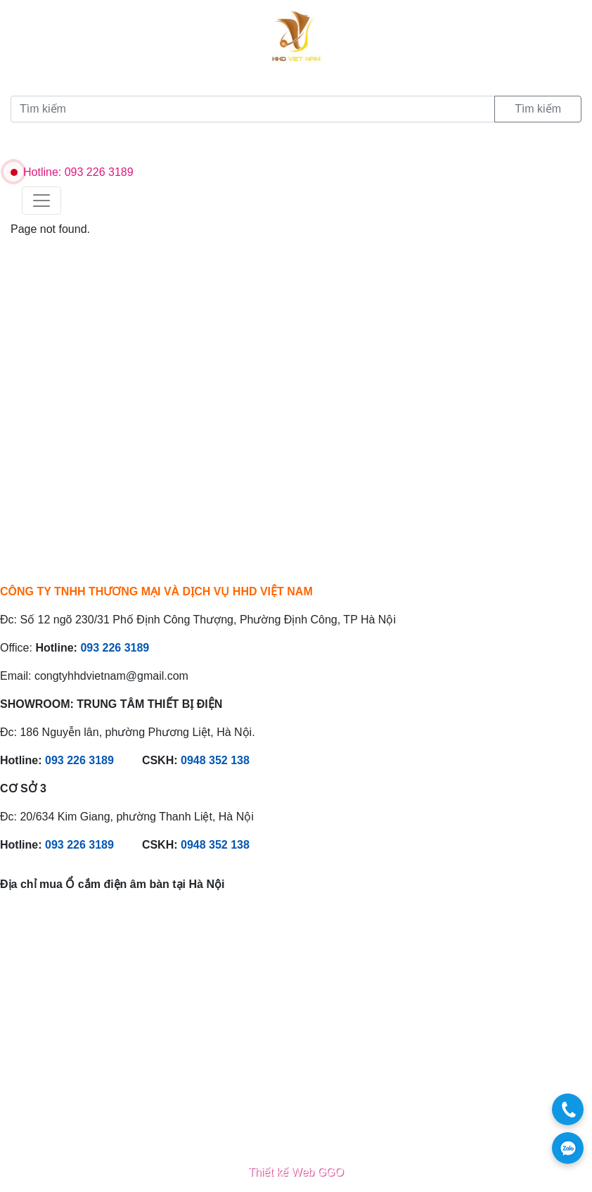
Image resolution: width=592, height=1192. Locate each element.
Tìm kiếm (538, 109)
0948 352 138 (215, 760)
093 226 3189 (114, 648)
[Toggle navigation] (41, 200)
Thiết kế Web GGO (296, 1172)
